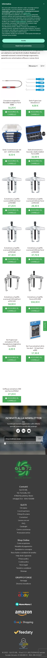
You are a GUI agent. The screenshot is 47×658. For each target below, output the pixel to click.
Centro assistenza (23, 529)
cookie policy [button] (27, 620)
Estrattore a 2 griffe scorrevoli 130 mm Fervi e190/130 (35, 201)
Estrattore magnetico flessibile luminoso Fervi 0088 (12, 103)
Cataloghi (23, 526)
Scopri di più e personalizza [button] (23, 653)
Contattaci (23, 517)
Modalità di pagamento (23, 546)
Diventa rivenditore (23, 584)
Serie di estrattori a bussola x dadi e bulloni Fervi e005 (35, 152)
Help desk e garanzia (23, 556)
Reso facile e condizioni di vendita (23, 552)
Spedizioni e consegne (23, 549)
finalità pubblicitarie (21, 629)
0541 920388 (29, 499)
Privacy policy (23, 559)
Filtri (45, 326)
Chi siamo (23, 508)
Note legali (24, 565)
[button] (44, 611)
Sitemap (23, 571)
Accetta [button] (23, 648)
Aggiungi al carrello (12, 113)
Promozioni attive (23, 533)
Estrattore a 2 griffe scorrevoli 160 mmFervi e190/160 (11, 250)
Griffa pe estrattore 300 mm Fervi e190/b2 (12, 390)
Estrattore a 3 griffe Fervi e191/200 (35, 298)
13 (42, 66)
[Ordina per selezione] (33, 65)
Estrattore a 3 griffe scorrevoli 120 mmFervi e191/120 (11, 299)
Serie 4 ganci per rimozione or (35, 102)
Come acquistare (23, 543)
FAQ (23, 523)
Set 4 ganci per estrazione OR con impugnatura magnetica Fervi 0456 (12, 343)
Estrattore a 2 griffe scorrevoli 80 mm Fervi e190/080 (12, 201)
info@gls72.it (18, 499)
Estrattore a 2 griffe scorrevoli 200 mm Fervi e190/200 (35, 250)
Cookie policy (24, 562)
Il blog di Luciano (23, 514)
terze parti (28, 622)
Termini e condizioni (23, 568)
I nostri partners (23, 511)
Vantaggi (23, 580)
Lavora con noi (23, 520)
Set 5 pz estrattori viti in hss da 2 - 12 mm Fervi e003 (35, 348)
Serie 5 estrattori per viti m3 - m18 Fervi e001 (12, 151)
